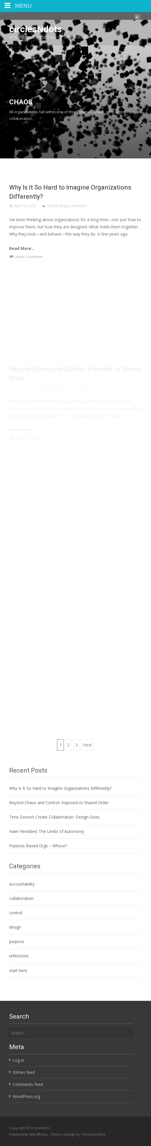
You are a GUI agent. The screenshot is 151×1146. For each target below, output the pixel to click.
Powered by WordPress (28, 1134)
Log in (18, 1060)
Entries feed (24, 1072)
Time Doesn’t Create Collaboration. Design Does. (55, 817)
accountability (22, 884)
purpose (16, 941)
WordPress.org (26, 1096)
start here (18, 970)
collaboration (21, 898)
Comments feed (28, 1084)
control (52, 215)
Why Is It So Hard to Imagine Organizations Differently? (60, 788)
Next (87, 745)
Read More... (22, 258)
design (64, 215)
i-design (69, 1134)
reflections (79, 215)
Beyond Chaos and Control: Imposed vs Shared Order (59, 802)
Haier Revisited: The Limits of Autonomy (46, 831)
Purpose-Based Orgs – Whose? (38, 845)
